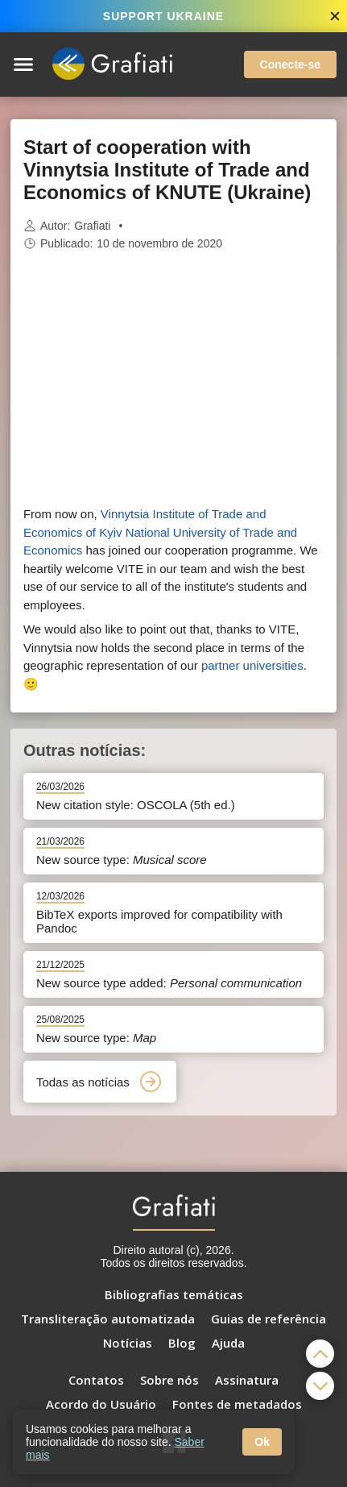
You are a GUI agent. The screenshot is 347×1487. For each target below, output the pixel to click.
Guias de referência (268, 1318)
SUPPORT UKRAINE (163, 16)
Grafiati (92, 225)
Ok (262, 1441)
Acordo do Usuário (101, 1404)
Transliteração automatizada (108, 1318)
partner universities (252, 665)
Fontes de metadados (237, 1404)
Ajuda (228, 1343)
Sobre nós (169, 1380)
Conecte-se (290, 64)
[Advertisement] (174, 379)
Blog (182, 1343)
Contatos (96, 1380)
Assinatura (247, 1380)
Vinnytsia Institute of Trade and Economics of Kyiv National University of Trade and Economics (160, 532)
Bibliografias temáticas (174, 1294)
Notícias (127, 1343)
